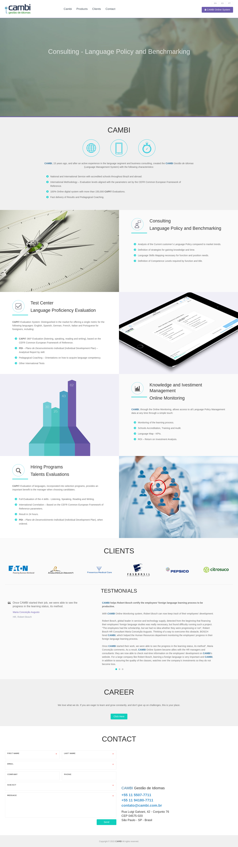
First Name (13, 753)
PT (229, 3)
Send (106, 822)
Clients (96, 8)
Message (12, 795)
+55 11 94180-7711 (137, 800)
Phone (67, 774)
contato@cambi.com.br (141, 805)
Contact (110, 8)
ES (222, 3)
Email (10, 764)
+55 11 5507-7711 (136, 795)
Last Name (69, 753)
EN (215, 3)
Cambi (68, 8)
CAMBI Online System (217, 9)
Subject (11, 785)
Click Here (119, 716)
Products (82, 8)
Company (12, 774)
